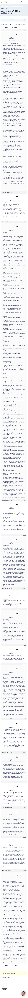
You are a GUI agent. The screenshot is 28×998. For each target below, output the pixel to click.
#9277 (24, 807)
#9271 (25, 645)
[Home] (7, 2)
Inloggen (5, 989)
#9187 (25, 500)
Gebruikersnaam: (6, 977)
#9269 (24, 588)
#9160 (25, 30)
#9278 (24, 837)
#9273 (24, 718)
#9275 (24, 752)
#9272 (24, 664)
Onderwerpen (8, 6)
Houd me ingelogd (7, 986)
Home (2, 6)
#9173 (25, 192)
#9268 (24, 535)
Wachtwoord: (5, 982)
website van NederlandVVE (12, 847)
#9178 (25, 221)
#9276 (24, 781)
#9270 (24, 608)
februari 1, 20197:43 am (16, 21)
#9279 (24, 870)
